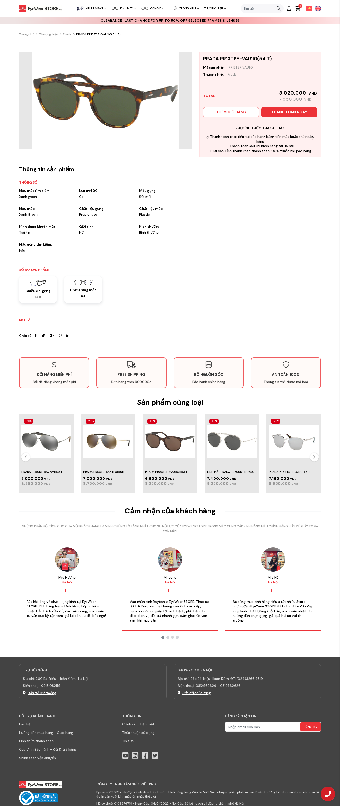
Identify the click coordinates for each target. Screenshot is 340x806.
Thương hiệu (215, 8)
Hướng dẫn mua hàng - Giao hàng (46, 732)
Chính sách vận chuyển (37, 758)
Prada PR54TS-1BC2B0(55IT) (290, 472)
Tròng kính (189, 8)
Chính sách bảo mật (138, 724)
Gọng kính (159, 8)
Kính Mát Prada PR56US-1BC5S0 (230, 472)
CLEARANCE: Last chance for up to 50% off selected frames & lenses (170, 20)
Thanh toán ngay (289, 112)
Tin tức (128, 741)
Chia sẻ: (25, 335)
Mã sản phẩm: (215, 67)
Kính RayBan (96, 8)
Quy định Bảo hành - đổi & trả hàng (47, 749)
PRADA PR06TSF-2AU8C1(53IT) (166, 472)
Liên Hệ (24, 724)
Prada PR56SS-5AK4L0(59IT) (104, 472)
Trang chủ (26, 34)
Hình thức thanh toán (36, 741)
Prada (67, 34)
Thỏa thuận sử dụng (138, 732)
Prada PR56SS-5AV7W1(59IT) (42, 472)
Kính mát (128, 8)
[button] (313, 138)
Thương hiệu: (214, 74)
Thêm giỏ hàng (231, 112)
